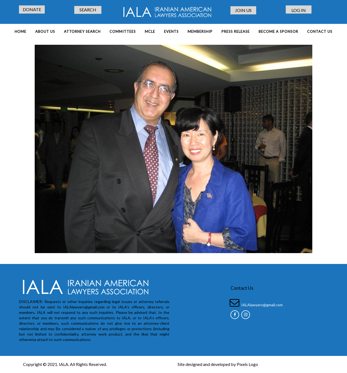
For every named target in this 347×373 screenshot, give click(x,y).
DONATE (32, 9)
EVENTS (171, 31)
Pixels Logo (247, 364)
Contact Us (319, 31)
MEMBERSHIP (200, 31)
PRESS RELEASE (235, 31)
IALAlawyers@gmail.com (262, 304)
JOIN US (243, 10)
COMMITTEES (123, 31)
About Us (45, 31)
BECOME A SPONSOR (278, 31)
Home (20, 31)
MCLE (150, 31)
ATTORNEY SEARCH (82, 31)
